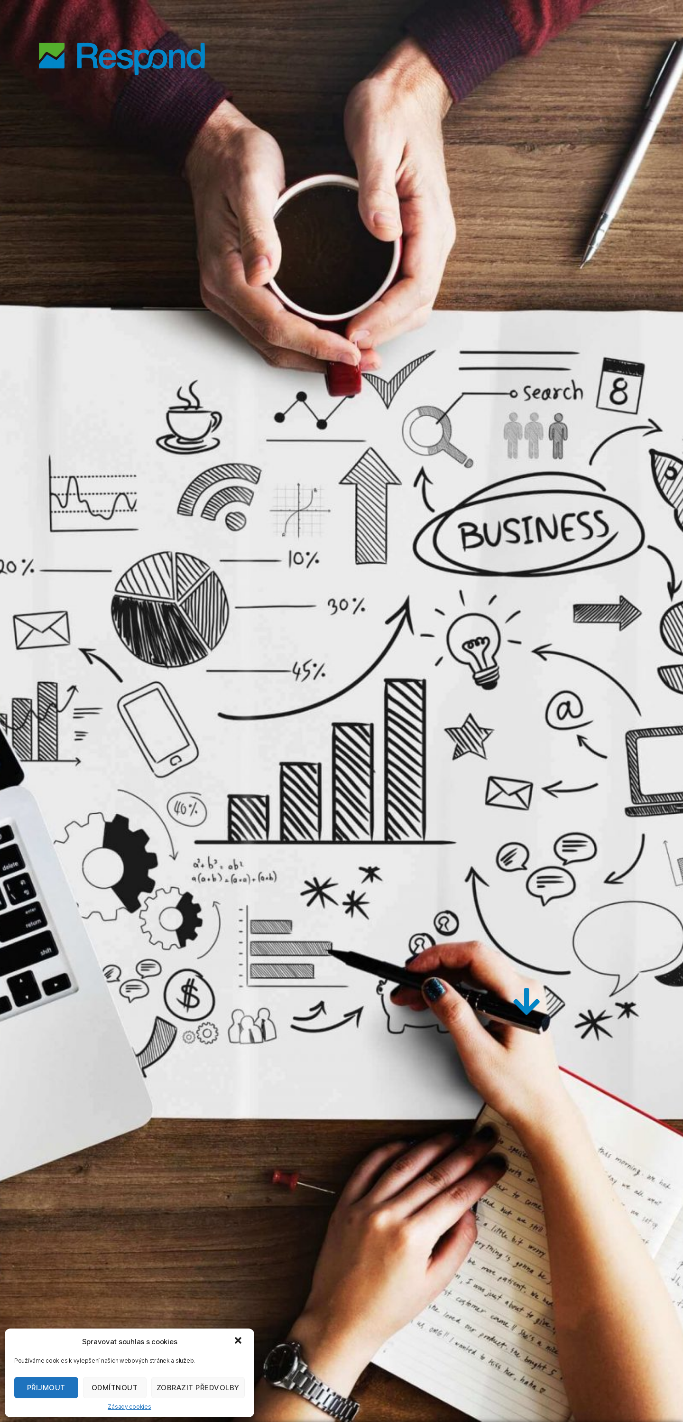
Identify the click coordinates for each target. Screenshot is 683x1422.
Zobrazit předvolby (198, 1387)
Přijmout (46, 1387)
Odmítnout (115, 1387)
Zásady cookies (129, 1406)
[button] (239, 1341)
